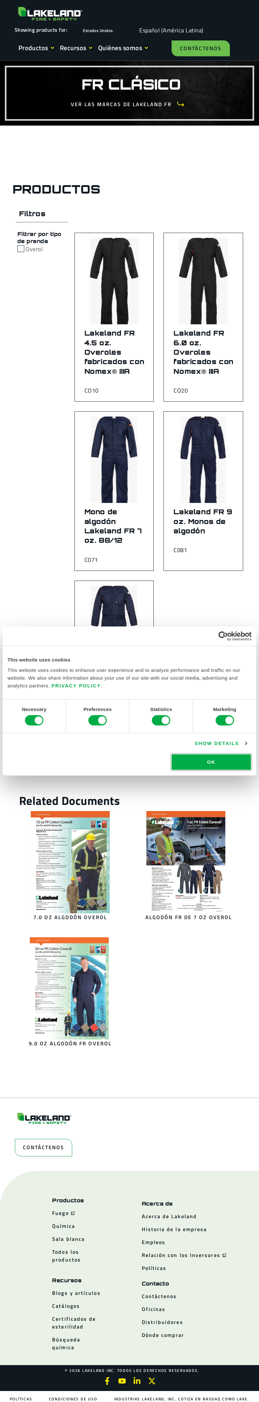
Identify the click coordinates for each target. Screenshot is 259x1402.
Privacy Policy (76, 685)
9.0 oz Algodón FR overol (70, 1043)
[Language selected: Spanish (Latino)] (170, 30)
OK (211, 761)
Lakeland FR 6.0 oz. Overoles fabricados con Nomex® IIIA (204, 352)
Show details (217, 743)
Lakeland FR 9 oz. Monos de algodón (203, 521)
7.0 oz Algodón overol (70, 917)
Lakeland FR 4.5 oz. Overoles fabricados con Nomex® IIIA (114, 352)
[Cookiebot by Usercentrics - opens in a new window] (223, 636)
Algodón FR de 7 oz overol (188, 917)
